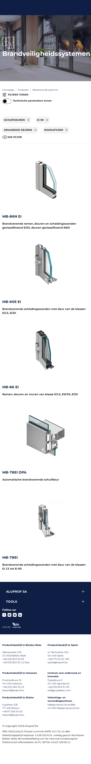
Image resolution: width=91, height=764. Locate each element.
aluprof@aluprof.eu (13, 690)
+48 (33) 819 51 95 (58, 686)
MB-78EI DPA (14, 472)
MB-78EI (10, 557)
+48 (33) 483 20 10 (13, 686)
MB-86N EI (12, 216)
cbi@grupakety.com (59, 690)
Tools (11, 601)
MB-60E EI (11, 302)
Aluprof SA (16, 591)
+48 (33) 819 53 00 (13, 659)
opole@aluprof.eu (57, 662)
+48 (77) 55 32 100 (58, 659)
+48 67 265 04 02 (12, 711)
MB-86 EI (10, 387)
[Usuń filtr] (28, 120)
